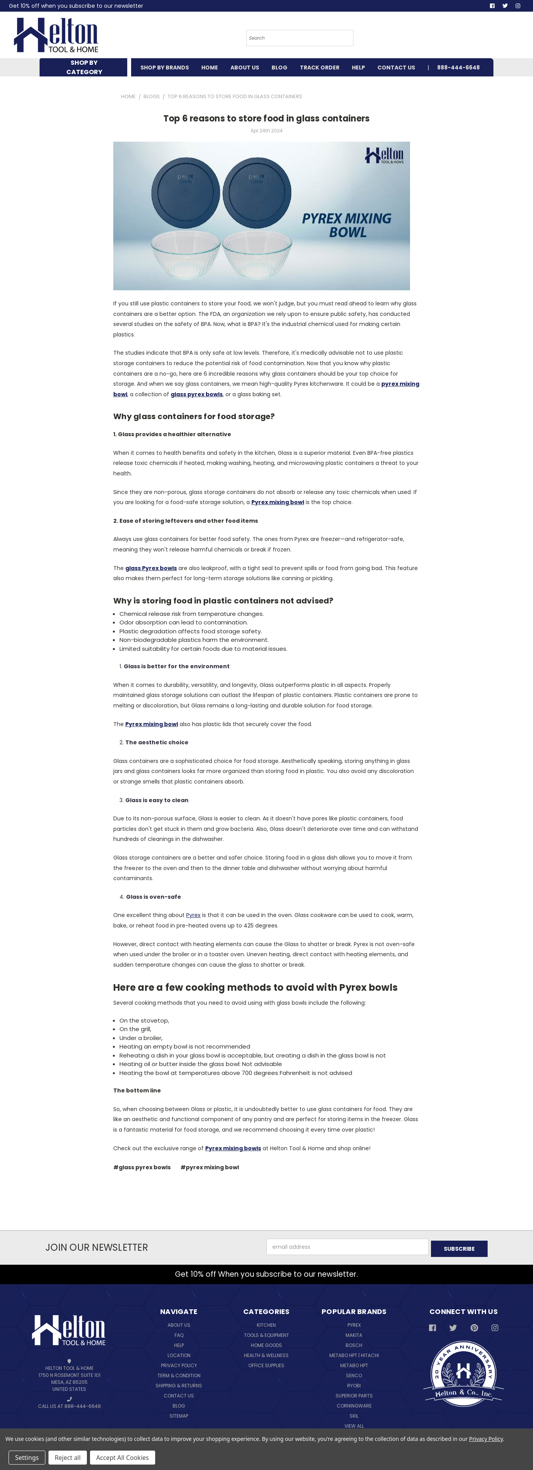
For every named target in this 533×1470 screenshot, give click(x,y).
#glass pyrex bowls (142, 1167)
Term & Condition (179, 1373)
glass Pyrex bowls (151, 568)
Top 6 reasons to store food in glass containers (266, 119)
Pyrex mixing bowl (277, 502)
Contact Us (179, 1393)
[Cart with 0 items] (470, 37)
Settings (27, 1457)
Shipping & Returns (179, 1383)
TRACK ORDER (319, 67)
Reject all (68, 1457)
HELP (358, 67)
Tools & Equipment (266, 1333)
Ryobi (354, 1383)
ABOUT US (244, 67)
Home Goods (266, 1343)
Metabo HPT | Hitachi (354, 1353)
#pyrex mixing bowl (209, 1167)
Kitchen (266, 1323)
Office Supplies (266, 1363)
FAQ (179, 1333)
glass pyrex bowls (197, 394)
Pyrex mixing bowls (233, 1148)
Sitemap (179, 1414)
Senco (354, 1373)
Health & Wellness (266, 1353)
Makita (354, 1333)
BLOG (279, 67)
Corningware (354, 1404)
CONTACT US (396, 67)
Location (179, 1353)
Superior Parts (354, 1393)
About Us (179, 1323)
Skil (354, 1414)
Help (179, 1343)
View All (354, 1424)
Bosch (354, 1343)
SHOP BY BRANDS (164, 67)
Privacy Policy (179, 1363)
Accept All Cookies (122, 1457)
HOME (209, 67)
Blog (179, 1404)
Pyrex (193, 915)
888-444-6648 (458, 67)
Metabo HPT (354, 1363)
